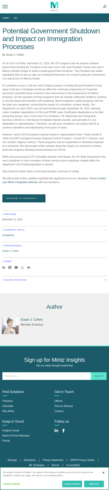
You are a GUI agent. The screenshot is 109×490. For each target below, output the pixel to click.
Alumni (55, 465)
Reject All (94, 484)
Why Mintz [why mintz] (8, 411)
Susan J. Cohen (15, 54)
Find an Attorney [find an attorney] (63, 406)
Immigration (8, 235)
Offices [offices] (58, 401)
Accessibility (73, 465)
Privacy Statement (53, 460)
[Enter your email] (54, 376)
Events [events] (6, 440)
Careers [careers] (59, 411)
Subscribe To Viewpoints (24, 198)
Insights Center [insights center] (10, 430)
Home (5, 18)
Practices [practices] (7, 401)
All (16, 18)
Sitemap (12, 460)
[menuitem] (6, 18)
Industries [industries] (7, 406)
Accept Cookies (72, 484)
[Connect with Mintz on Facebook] (65, 432)
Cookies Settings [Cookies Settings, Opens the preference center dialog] (11, 484)
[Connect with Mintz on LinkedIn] (57, 432)
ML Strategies (37, 465)
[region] (54, 478)
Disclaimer (30, 460)
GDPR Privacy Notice (82, 460)
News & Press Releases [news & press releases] (16, 435)
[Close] (103, 472)
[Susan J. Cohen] (10, 326)
